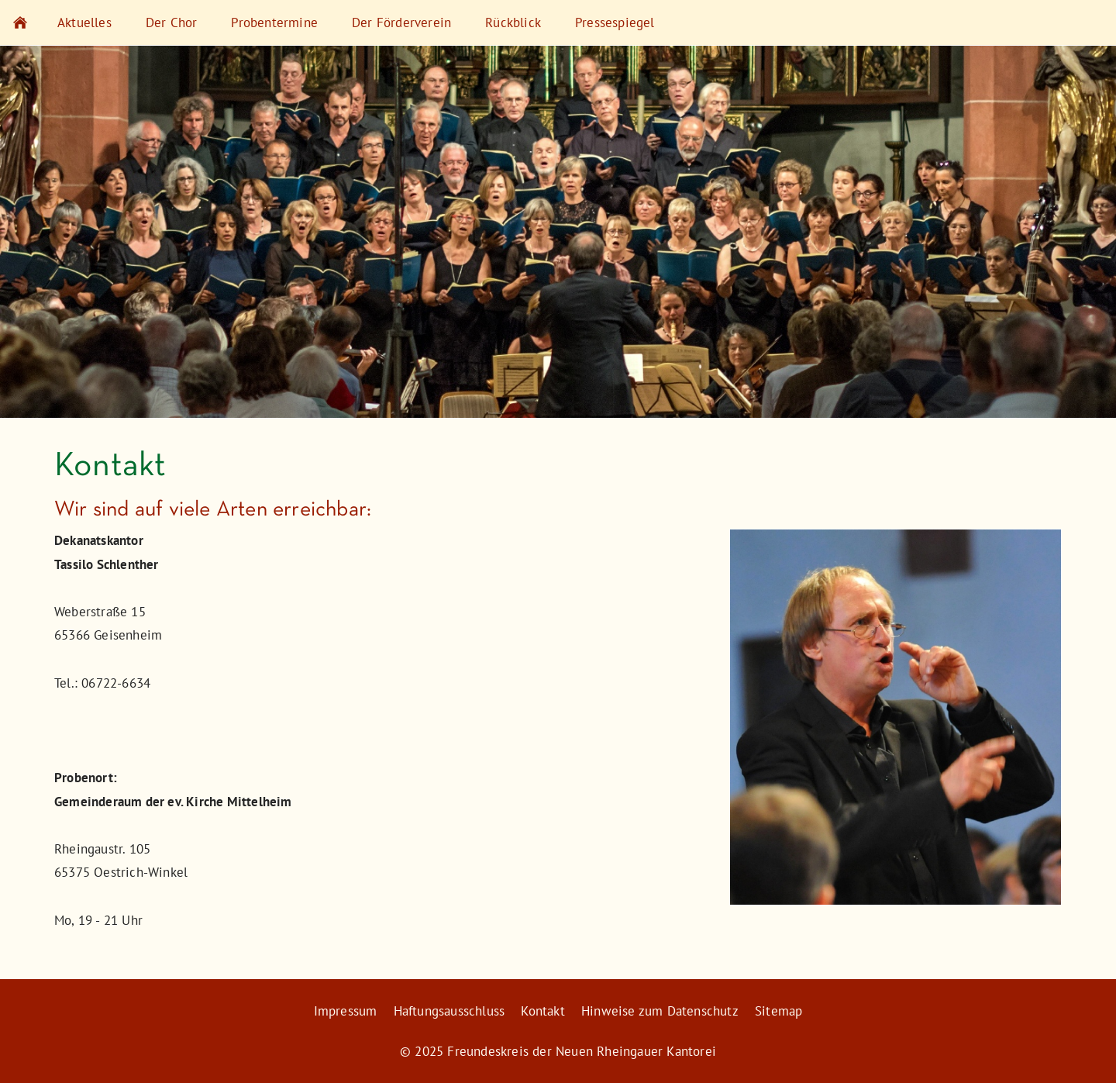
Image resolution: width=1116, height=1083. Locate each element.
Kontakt (542, 1010)
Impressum (345, 1010)
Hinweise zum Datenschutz (660, 1010)
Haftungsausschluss (449, 1010)
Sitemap (778, 1010)
